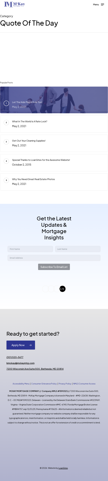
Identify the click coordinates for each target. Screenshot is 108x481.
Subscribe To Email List (54, 266)
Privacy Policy (65, 383)
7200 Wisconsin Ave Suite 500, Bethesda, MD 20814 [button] (35, 369)
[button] (98, 4)
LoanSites (63, 468)
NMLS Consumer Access (84, 383)
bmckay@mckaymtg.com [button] (20, 363)
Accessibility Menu (21, 383)
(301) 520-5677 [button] (14, 357)
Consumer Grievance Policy (44, 383)
